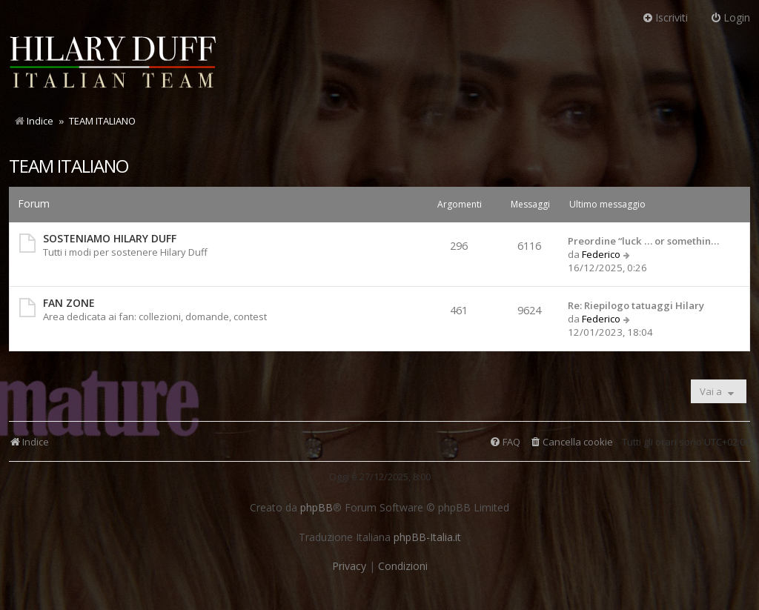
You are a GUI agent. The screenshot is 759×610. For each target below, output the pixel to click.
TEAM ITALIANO (68, 165)
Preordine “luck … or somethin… (643, 241)
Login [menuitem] (730, 17)
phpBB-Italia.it (427, 537)
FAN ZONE (69, 303)
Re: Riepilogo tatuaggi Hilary (636, 305)
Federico (601, 254)
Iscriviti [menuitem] (665, 17)
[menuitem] (571, 442)
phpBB (316, 507)
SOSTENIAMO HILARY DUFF (109, 238)
